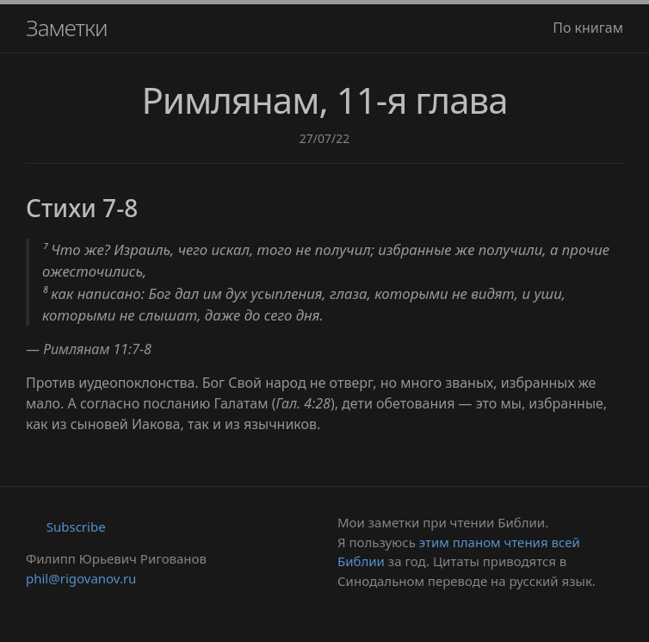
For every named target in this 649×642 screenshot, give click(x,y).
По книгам (588, 27)
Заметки (67, 27)
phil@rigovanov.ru (81, 578)
